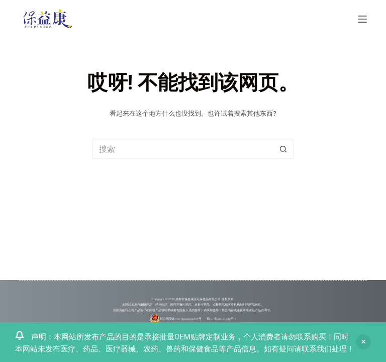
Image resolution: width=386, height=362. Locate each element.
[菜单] (362, 19)
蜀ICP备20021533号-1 (221, 318)
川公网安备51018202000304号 (181, 318)
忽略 (363, 341)
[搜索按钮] (283, 149)
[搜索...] (182, 149)
